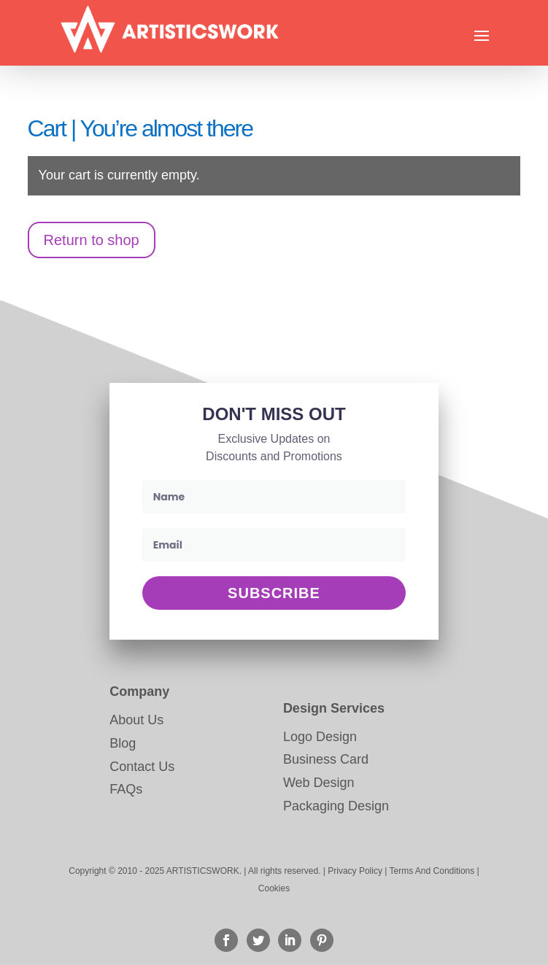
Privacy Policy (355, 871)
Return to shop (91, 240)
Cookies (274, 888)
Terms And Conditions (432, 871)
